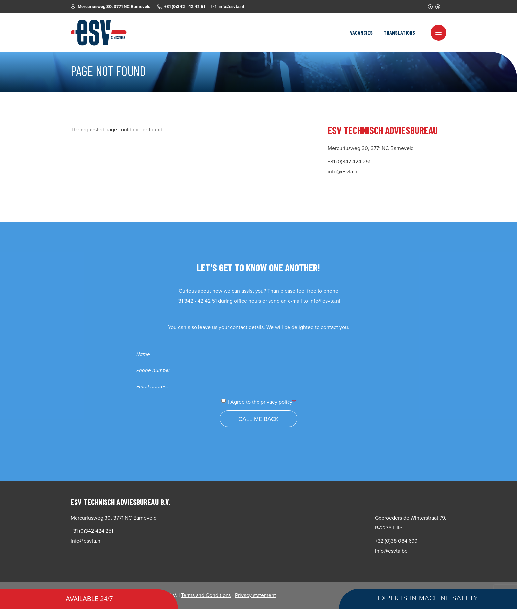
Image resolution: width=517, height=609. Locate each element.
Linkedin (437, 6)
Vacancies (361, 32)
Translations (399, 32)
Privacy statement (255, 595)
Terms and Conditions (206, 595)
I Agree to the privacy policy (256, 402)
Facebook (430, 6)
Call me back (258, 419)
